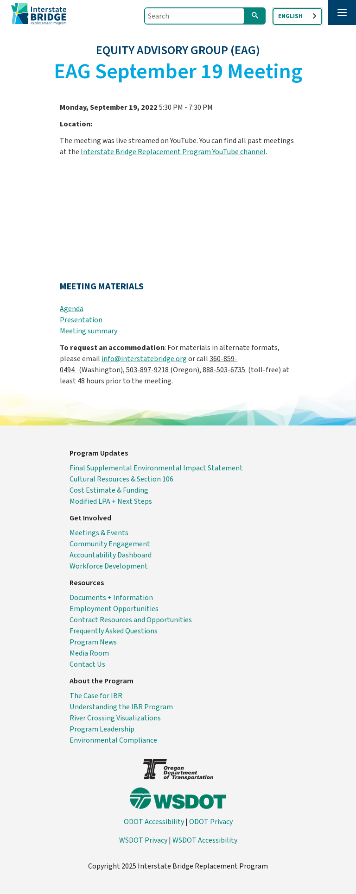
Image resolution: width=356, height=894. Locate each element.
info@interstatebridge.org (144, 359)
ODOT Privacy (211, 822)
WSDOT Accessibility (204, 840)
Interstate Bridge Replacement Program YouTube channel (173, 152)
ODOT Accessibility (154, 822)
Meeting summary (88, 331)
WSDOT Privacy (143, 840)
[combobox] (297, 16)
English (290, 16)
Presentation (81, 320)
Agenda (71, 309)
